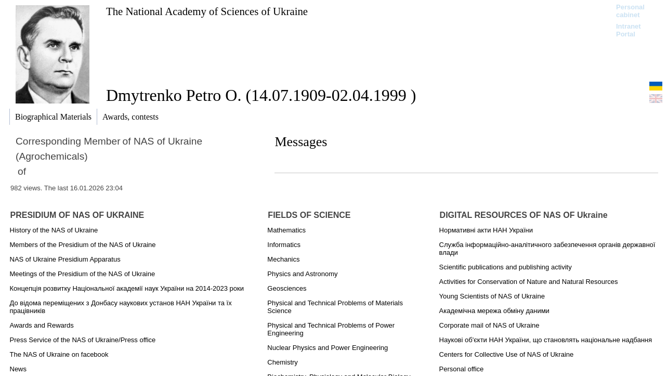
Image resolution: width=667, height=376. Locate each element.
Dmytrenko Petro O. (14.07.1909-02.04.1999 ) (261, 95)
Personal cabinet (630, 11)
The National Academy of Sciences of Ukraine (207, 11)
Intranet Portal (628, 30)
